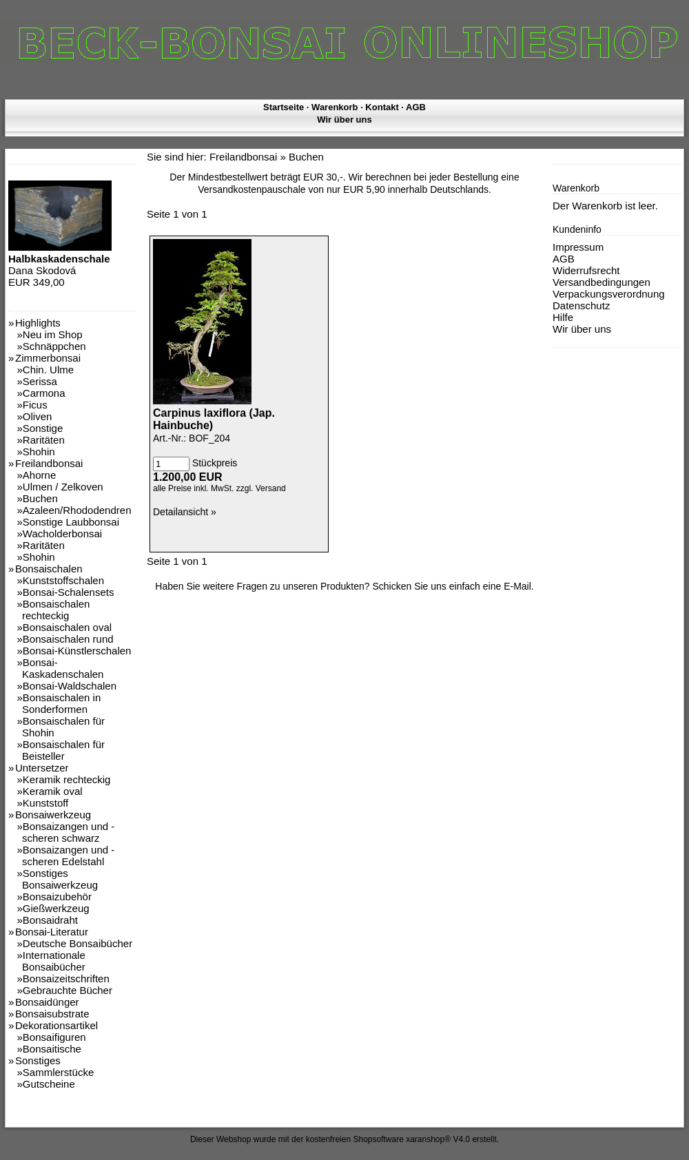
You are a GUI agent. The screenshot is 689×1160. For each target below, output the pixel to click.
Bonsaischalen (49, 568)
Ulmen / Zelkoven (63, 487)
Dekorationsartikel (56, 1025)
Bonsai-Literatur (51, 932)
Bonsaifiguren (54, 1037)
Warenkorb (334, 107)
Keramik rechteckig (67, 779)
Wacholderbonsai (62, 533)
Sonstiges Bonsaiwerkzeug (60, 879)
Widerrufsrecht (586, 270)
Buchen (40, 498)
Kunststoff (45, 803)
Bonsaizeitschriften (66, 978)
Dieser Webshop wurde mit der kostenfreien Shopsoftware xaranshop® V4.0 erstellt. (344, 1139)
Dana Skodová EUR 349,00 (60, 264)
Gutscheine (49, 1084)
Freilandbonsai (49, 463)
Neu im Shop (53, 334)
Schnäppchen (54, 346)
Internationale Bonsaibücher (53, 961)
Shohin (39, 451)
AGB (416, 107)
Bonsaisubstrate (52, 1013)
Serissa (40, 381)
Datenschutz (581, 305)
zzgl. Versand (261, 488)
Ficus (35, 405)
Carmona (44, 393)
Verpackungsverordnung (609, 294)
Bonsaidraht (50, 920)
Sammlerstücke (58, 1072)
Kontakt (381, 107)
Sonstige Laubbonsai (71, 522)
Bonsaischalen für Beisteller (63, 750)
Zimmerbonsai (48, 358)
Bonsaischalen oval (67, 627)
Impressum (578, 247)
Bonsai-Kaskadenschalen (62, 668)
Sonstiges (38, 1060)
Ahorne (39, 475)
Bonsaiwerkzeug (53, 814)
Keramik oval (53, 791)
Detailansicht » (184, 511)
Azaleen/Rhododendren (77, 510)
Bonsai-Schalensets (68, 592)
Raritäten (44, 440)
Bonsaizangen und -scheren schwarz (68, 832)
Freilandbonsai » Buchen (266, 157)
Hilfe (563, 317)
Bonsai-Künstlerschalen (77, 650)
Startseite (283, 107)
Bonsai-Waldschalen (69, 686)
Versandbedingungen (601, 282)
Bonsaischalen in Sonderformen (61, 703)
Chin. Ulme (48, 369)
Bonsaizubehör (57, 896)
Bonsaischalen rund (68, 639)
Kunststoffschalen (63, 580)
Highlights (38, 323)
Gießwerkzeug (56, 908)
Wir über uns (344, 119)
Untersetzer (42, 768)
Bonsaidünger (47, 1002)
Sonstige (43, 428)
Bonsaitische (52, 1049)
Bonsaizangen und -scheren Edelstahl (68, 855)
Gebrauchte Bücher (67, 990)
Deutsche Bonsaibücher (77, 943)
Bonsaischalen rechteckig (56, 609)
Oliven (37, 416)
